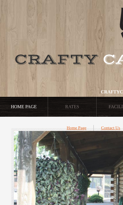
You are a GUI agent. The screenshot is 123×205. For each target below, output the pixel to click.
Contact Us (110, 128)
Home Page (77, 128)
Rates (72, 106)
